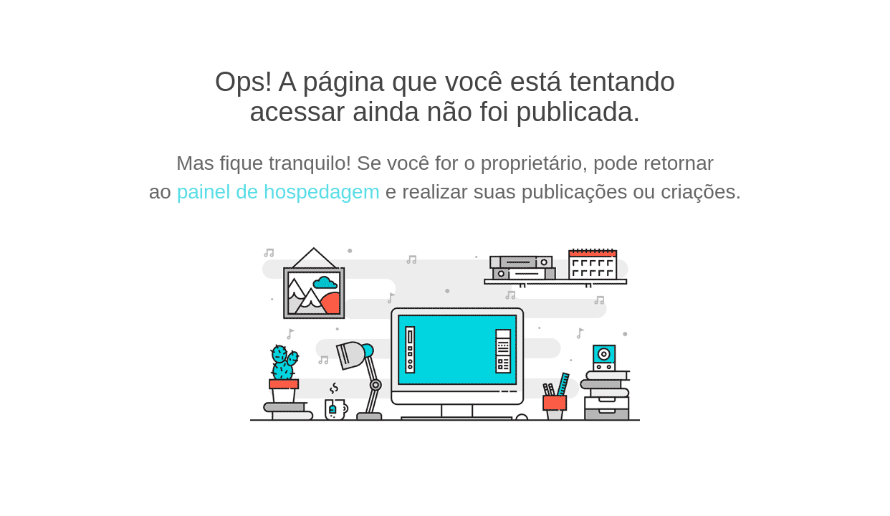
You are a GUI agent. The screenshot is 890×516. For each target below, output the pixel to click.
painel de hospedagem (278, 192)
